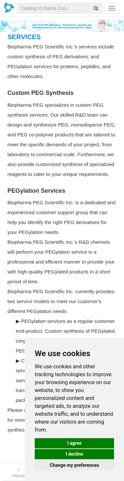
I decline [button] (74, 454)
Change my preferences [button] (74, 465)
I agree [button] (74, 443)
